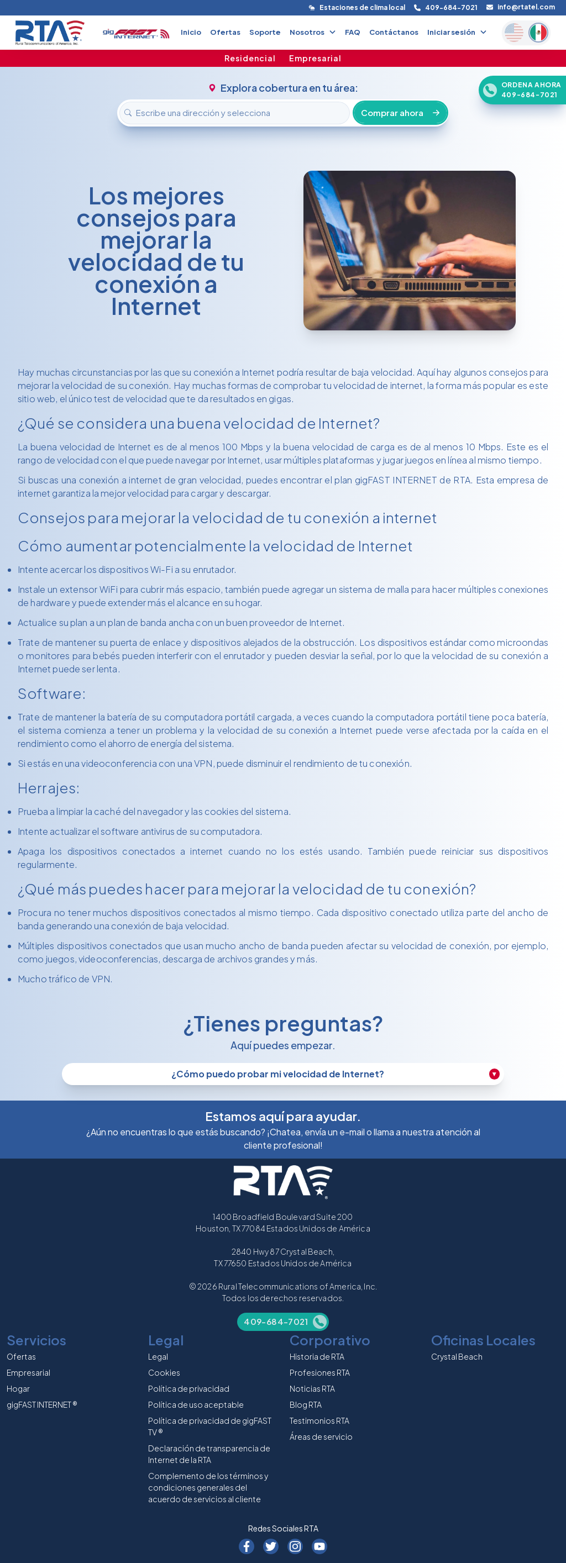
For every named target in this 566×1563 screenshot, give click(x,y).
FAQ (352, 32)
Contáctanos (393, 32)
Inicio (191, 32)
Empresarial (315, 58)
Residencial (250, 58)
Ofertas (225, 32)
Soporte (265, 32)
